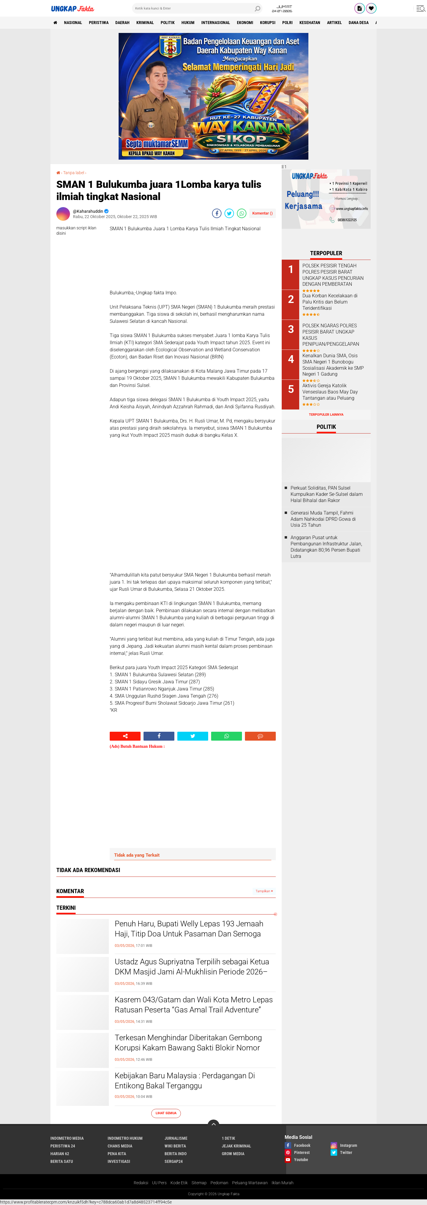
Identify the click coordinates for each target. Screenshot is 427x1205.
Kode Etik (179, 1182)
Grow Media (233, 1153)
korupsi (267, 22)
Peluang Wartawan (250, 1182)
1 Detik (228, 1138)
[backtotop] (213, 1125)
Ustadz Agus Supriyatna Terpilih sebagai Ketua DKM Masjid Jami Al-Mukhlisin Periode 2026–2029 (192, 971)
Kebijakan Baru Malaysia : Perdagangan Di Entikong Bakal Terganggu (185, 1080)
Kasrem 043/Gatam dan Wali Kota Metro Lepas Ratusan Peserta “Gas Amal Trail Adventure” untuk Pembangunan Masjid (194, 1009)
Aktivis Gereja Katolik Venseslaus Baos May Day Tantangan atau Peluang (330, 392)
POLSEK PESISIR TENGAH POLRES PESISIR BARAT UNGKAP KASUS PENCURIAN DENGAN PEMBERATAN (333, 275)
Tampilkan (264, 891)
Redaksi (141, 1182)
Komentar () (262, 213)
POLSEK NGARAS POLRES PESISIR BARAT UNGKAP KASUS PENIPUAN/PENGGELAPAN (330, 335)
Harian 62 (59, 1153)
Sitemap (199, 1182)
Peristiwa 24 (62, 1146)
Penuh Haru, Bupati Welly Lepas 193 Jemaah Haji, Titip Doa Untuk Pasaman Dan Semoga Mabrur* (189, 933)
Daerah (122, 22)
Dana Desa (359, 22)
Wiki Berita (175, 1146)
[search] (197, 8)
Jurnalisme (176, 1138)
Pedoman (219, 1182)
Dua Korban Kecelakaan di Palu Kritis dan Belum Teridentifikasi (330, 302)
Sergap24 (174, 1161)
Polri (287, 22)
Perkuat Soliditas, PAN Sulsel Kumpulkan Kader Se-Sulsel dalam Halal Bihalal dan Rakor (327, 494)
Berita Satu (61, 1161)
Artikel (334, 22)
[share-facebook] (217, 213)
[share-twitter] (229, 213)
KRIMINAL (145, 22)
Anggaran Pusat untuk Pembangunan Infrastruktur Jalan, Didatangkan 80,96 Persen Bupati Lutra (326, 547)
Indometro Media (67, 1138)
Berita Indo (176, 1153)
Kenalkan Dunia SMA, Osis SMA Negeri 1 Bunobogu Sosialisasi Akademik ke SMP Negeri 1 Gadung (333, 365)
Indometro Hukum (125, 1138)
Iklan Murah (283, 1182)
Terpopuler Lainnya (326, 415)
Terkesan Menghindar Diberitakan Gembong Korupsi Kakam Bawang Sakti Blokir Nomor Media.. (188, 1047)
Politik (168, 22)
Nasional (73, 22)
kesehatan (309, 22)
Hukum (188, 22)
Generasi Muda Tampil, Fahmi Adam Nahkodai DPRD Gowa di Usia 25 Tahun (323, 519)
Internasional (215, 22)
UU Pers (159, 1182)
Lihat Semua (166, 1113)
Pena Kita (117, 1153)
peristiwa (99, 22)
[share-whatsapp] (241, 213)
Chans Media (120, 1146)
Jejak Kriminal (236, 1146)
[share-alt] (125, 736)
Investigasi (119, 1161)
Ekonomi (245, 22)
